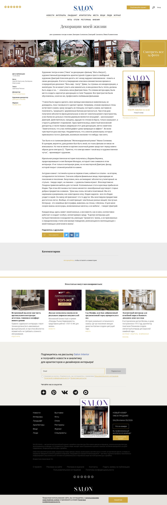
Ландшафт (72, 15)
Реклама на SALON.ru (130, 118)
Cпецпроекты (60, 433)
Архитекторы (85, 15)
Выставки (59, 413)
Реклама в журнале (75, 467)
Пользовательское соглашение (67, 470)
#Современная (144, 334)
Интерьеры (61, 15)
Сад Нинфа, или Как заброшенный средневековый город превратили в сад (102, 315)
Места (96, 15)
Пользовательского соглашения (106, 376)
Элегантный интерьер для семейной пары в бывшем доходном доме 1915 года (134, 315)
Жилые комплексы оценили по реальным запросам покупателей (64, 314)
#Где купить (16, 336)
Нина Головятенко (18, 94)
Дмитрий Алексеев (18, 99)
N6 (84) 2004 (16, 105)
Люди (109, 15)
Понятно (118, 500)
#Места (88, 331)
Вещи (102, 15)
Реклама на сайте (54, 467)
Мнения (96, 20)
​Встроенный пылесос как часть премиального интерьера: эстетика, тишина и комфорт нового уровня (26, 317)
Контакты (93, 467)
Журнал (117, 15)
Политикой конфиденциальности (56, 378)
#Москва (125, 337)
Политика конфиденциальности (100, 470)
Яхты (69, 20)
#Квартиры (134, 334)
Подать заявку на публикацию (116, 467)
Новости (50, 15)
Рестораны (86, 20)
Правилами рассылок (78, 378)
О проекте (37, 467)
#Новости (52, 329)
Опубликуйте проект (138, 7)
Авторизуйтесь (69, 260)
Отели (76, 20)
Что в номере (121, 426)
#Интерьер (126, 334)
